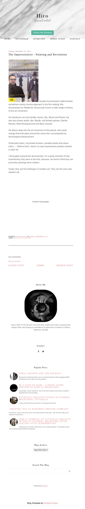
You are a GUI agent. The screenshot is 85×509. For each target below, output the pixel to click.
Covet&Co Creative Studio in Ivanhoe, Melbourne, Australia (45, 398)
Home (8, 39)
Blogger (45, 486)
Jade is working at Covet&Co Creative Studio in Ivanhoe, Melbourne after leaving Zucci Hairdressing (45, 421)
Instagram (22, 39)
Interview (39, 39)
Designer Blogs (51, 503)
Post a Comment (14, 261)
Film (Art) (17, 238)
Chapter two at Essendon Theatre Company (39, 409)
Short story (57, 39)
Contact (75, 39)
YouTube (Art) (26, 238)
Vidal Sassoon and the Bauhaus (40, 373)
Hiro (42, 16)
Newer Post (65, 265)
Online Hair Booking (42, 33)
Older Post (17, 265)
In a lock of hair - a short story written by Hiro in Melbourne (41, 386)
